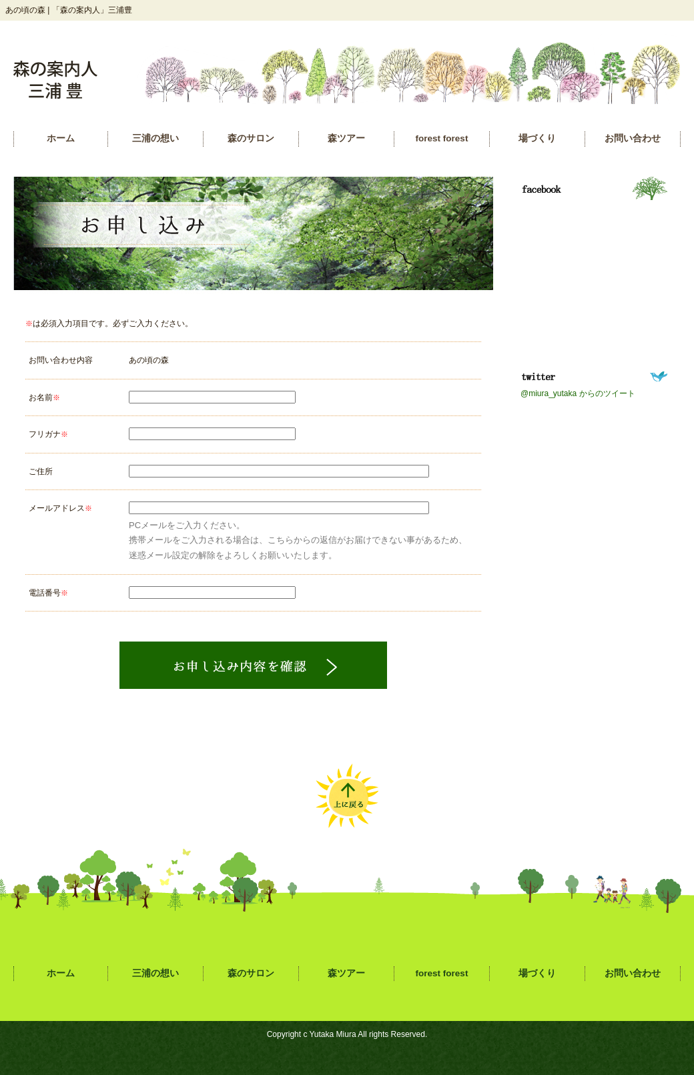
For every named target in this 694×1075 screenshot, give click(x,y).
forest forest (442, 138)
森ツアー (346, 138)
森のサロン (251, 138)
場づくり (537, 138)
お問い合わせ (633, 138)
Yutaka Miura (333, 1034)
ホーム (61, 138)
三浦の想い (155, 138)
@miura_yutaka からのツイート (577, 393)
